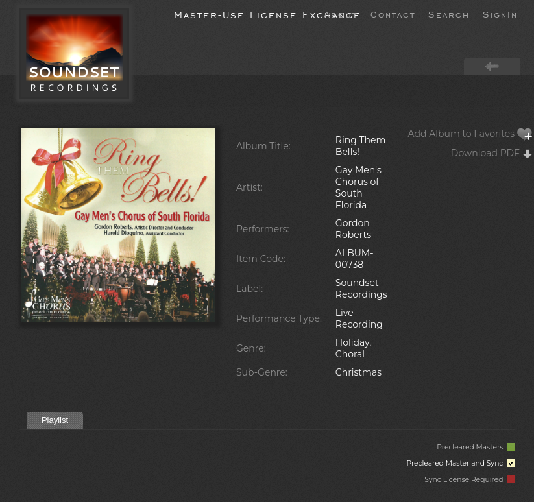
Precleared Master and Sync (460, 463)
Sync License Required (469, 479)
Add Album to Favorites (470, 133)
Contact (392, 13)
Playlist (55, 420)
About (341, 13)
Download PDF (492, 153)
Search (449, 13)
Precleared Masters (476, 447)
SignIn (500, 13)
